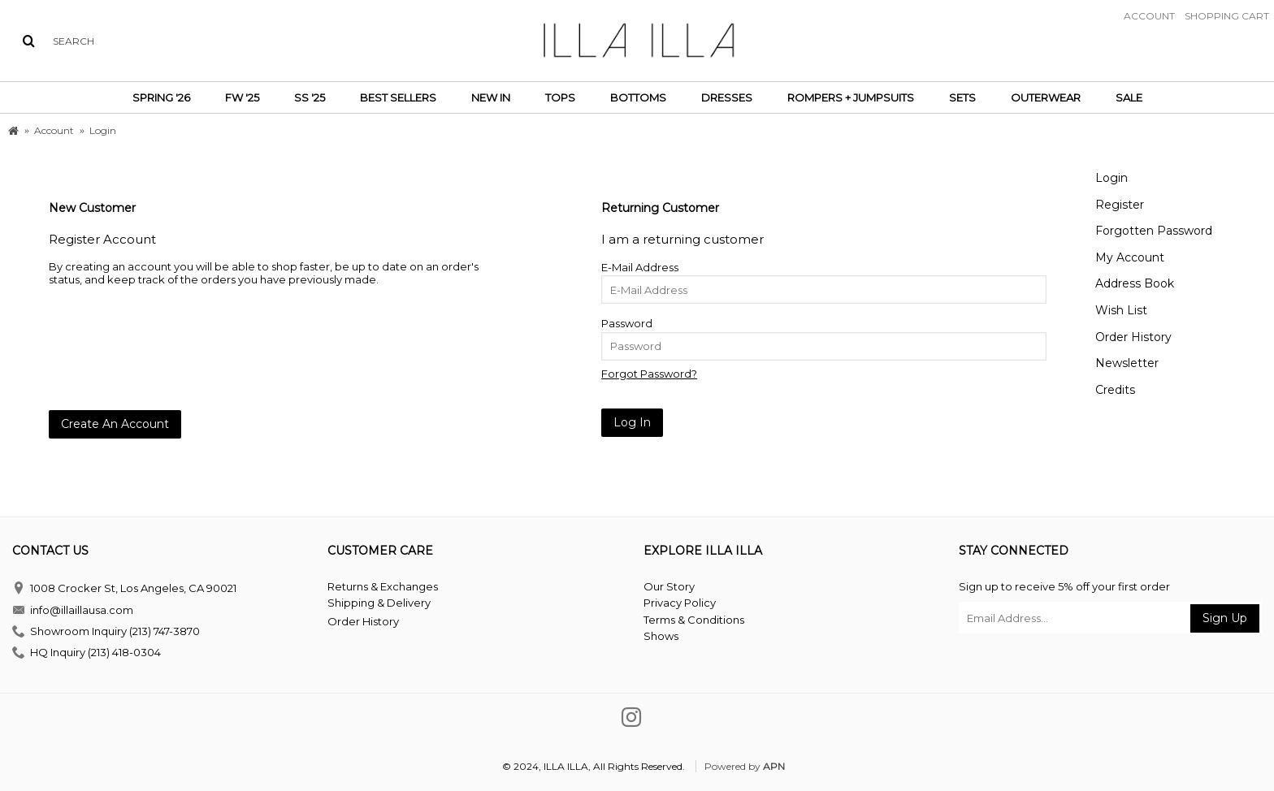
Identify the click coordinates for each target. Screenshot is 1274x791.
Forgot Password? (649, 373)
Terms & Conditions (694, 619)
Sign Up (1224, 618)
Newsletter (1127, 363)
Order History (1133, 337)
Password (626, 323)
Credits (1115, 390)
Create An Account (115, 424)
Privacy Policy (680, 602)
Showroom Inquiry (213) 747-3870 (106, 632)
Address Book (1134, 283)
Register (1119, 204)
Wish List (1121, 310)
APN (774, 766)
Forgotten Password (1153, 230)
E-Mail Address (639, 267)
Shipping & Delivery (379, 602)
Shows (661, 635)
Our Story (669, 586)
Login (1111, 178)
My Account (1129, 257)
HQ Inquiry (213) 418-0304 (86, 653)
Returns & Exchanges (382, 586)
